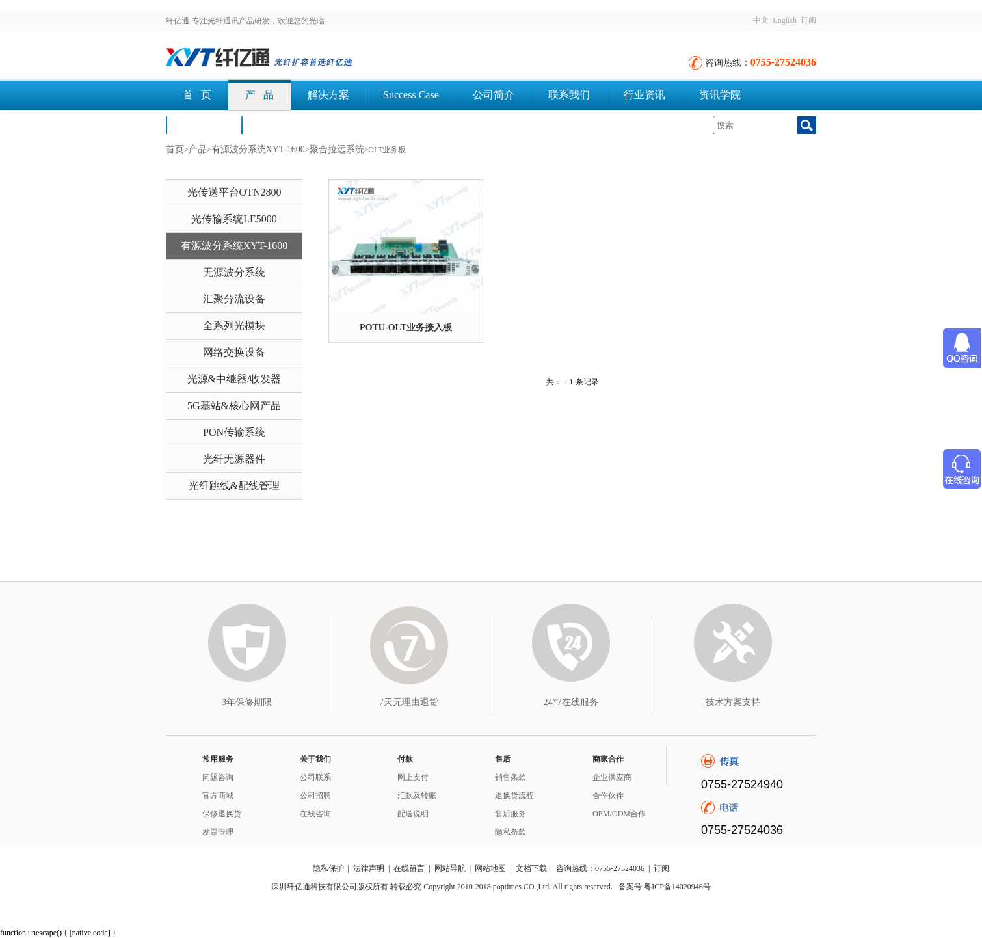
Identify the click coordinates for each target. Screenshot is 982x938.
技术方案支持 (733, 702)
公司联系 (315, 777)
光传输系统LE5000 (234, 218)
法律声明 (368, 868)
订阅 (808, 20)
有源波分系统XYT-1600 (258, 149)
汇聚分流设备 (234, 298)
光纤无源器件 (234, 458)
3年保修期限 (247, 702)
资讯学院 (720, 94)
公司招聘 (315, 795)
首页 (175, 149)
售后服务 (510, 813)
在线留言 (409, 868)
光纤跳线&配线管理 (234, 485)
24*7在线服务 (571, 702)
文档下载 (279, 124)
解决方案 (328, 94)
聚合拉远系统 (337, 149)
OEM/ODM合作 (619, 813)
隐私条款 (510, 832)
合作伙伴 (608, 795)
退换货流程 (514, 795)
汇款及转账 (416, 795)
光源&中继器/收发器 (234, 378)
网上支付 (413, 777)
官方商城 (217, 795)
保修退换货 (221, 813)
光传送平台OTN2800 (234, 192)
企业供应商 (611, 777)
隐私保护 (328, 868)
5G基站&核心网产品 (234, 405)
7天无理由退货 (408, 702)
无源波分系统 (234, 272)
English (785, 20)
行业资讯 (644, 94)
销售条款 (510, 777)
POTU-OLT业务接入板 (406, 327)
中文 (761, 20)
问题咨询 (217, 777)
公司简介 (493, 94)
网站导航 (450, 868)
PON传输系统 (234, 432)
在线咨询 (315, 813)
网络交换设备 (234, 352)
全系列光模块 (234, 325)
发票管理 (217, 832)
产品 (198, 149)
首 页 (197, 94)
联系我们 (569, 94)
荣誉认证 (203, 124)
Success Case (411, 94)
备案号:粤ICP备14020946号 (664, 886)
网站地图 (490, 868)
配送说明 (413, 813)
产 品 (259, 94)
